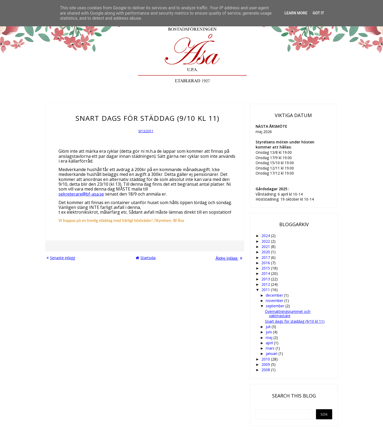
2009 (266, 364)
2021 (266, 246)
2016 (266, 262)
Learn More (295, 13)
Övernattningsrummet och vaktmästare (287, 313)
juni (269, 331)
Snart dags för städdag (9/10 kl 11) (294, 321)
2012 (266, 284)
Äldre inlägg (228, 257)
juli (269, 326)
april (270, 342)
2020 (266, 251)
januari (272, 353)
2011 (266, 289)
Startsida (146, 257)
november (275, 300)
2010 (266, 359)
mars (271, 348)
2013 (266, 278)
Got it (318, 13)
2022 (266, 241)
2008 (266, 369)
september (275, 305)
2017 (266, 257)
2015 (266, 268)
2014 (266, 273)
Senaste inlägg (61, 257)
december (275, 295)
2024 (266, 235)
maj (269, 337)
